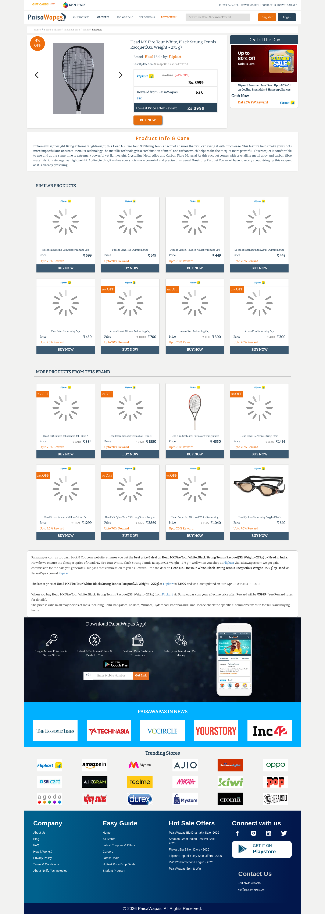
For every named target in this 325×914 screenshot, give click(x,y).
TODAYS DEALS (125, 17)
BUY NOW (148, 120)
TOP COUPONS (147, 17)
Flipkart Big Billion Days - (189, 849)
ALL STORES (102, 17)
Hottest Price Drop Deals (119, 864)
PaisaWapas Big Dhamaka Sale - (194, 832)
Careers (108, 851)
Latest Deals (111, 858)
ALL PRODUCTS (81, 17)
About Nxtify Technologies (50, 870)
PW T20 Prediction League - (191, 862)
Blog (36, 839)
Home (107, 832)
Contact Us (255, 873)
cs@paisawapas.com (252, 889)
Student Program (114, 870)
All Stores (109, 839)
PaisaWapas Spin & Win (185, 868)
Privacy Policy (42, 858)
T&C (139, 98)
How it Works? (42, 851)
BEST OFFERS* (168, 17)
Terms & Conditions (46, 864)
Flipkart (175, 57)
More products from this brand (73, 371)
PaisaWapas (150, 908)
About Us (39, 832)
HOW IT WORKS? (250, 5)
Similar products (56, 185)
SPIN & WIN (74, 5)
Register (267, 17)
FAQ (36, 845)
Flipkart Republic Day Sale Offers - (195, 856)
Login (287, 17)
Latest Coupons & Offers (119, 845)
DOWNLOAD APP (287, 5)
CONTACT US (269, 5)
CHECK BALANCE (229, 5)
